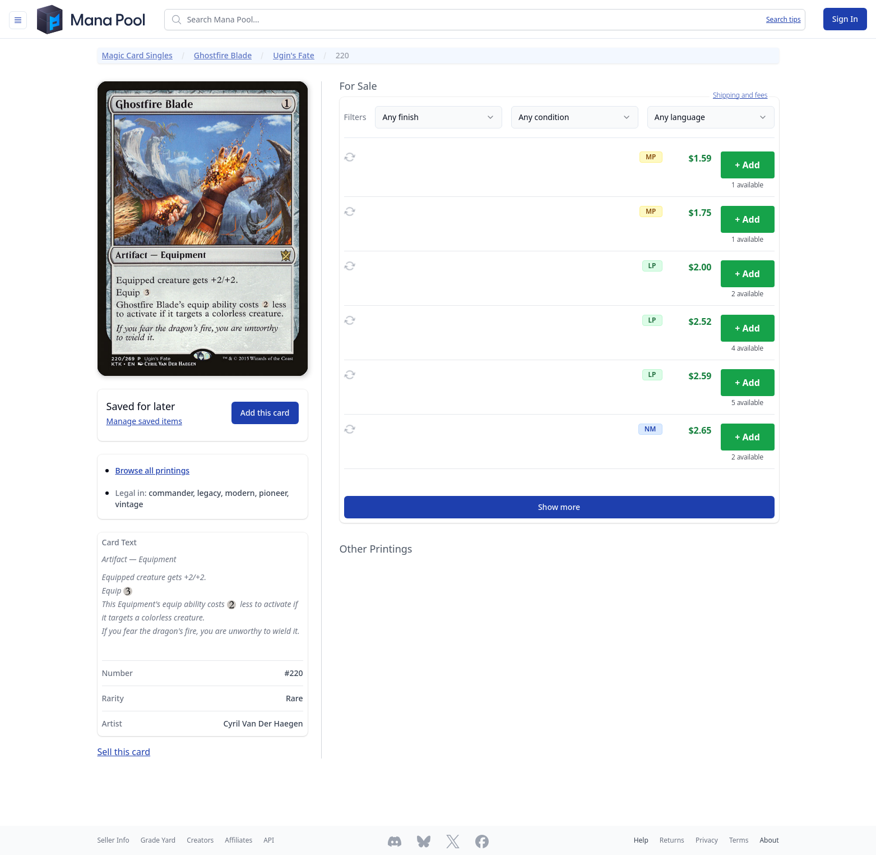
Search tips (783, 19)
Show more (559, 507)
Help (641, 840)
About (768, 840)
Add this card (265, 412)
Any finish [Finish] (438, 117)
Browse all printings (152, 470)
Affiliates (238, 840)
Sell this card (124, 752)
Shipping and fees (740, 95)
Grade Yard (158, 840)
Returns (672, 840)
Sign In (845, 18)
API (268, 840)
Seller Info (113, 840)
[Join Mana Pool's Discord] (394, 841)
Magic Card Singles (137, 55)
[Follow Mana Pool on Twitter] (453, 841)
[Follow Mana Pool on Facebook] (482, 841)
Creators (200, 840)
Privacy (707, 840)
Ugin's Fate (293, 55)
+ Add (747, 165)
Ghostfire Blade (223, 55)
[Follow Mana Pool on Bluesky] (423, 841)
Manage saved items (144, 421)
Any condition (574, 117)
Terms (739, 840)
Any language (711, 117)
